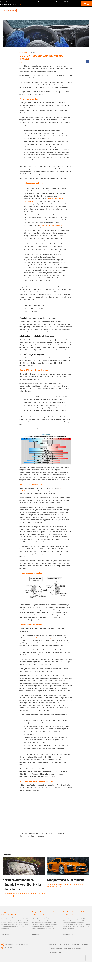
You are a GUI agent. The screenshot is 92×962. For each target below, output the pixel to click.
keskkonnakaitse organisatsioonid (48, 638)
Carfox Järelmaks (64, 944)
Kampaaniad (53, 944)
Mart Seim (71, 949)
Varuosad (84, 944)
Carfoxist (59, 949)
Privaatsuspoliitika (55, 953)
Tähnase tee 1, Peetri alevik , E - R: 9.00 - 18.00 (16, 944)
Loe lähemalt (21, 4)
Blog (65, 949)
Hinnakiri (52, 949)
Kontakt (78, 949)
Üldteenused (76, 944)
